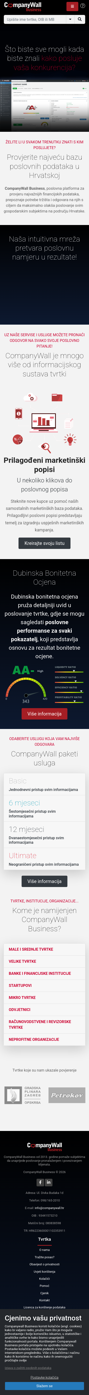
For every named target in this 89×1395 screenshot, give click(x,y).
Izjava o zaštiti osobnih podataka (28, 1368)
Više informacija (45, 714)
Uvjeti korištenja (44, 1271)
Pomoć (44, 1286)
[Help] (82, 6)
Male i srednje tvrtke (31, 949)
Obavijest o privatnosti (44, 1264)
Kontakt (44, 1300)
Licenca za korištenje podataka (44, 1307)
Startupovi (20, 985)
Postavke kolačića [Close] (45, 1377)
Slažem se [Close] (44, 1386)
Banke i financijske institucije (40, 973)
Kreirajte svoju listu (44, 543)
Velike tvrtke (22, 961)
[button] (72, 6)
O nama (44, 1250)
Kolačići (44, 1278)
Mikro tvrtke (22, 997)
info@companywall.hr (49, 1208)
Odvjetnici (19, 1009)
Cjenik (44, 1293)
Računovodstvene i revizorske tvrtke (40, 1025)
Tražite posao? (44, 1257)
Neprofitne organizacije (34, 1039)
